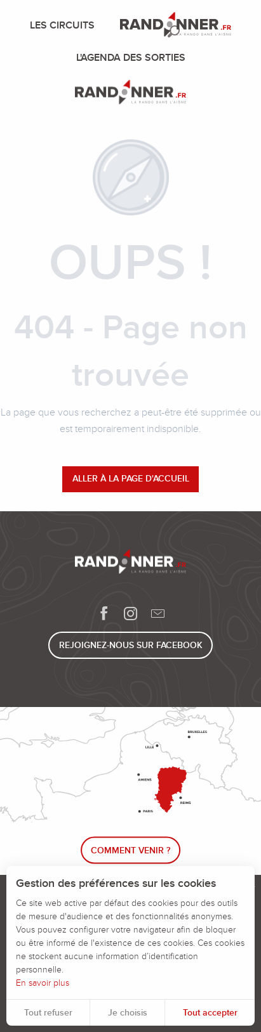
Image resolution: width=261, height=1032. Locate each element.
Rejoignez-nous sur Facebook (131, 645)
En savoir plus (42, 983)
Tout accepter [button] (210, 1012)
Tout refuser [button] (48, 1012)
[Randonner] (130, 94)
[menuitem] (65, 25)
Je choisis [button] (127, 1012)
